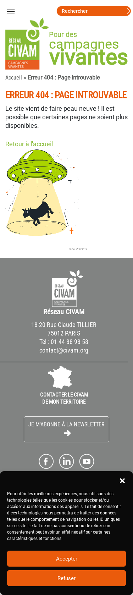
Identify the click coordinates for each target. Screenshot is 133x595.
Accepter (66, 559)
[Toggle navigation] (10, 11)
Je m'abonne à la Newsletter (66, 429)
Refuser (66, 578)
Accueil (13, 77)
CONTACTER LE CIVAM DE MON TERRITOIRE (64, 398)
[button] (122, 480)
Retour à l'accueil (29, 144)
